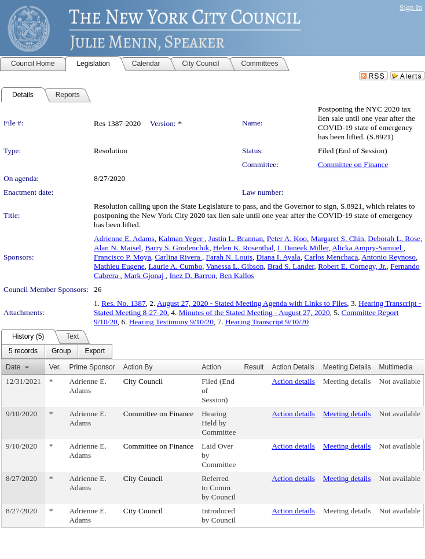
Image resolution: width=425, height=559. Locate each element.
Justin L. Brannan (235, 238)
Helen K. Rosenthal (243, 247)
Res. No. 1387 (123, 303)
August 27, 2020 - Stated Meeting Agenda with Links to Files (252, 303)
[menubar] (56, 351)
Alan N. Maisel (117, 247)
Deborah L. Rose (394, 238)
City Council (143, 381)
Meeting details (347, 381)
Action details (293, 381)
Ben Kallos (236, 275)
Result (253, 367)
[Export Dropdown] (95, 351)
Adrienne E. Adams (124, 238)
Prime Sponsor (92, 367)
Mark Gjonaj (145, 275)
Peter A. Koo (287, 238)
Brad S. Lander (291, 266)
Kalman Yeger (181, 238)
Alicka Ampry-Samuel (368, 247)
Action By (138, 367)
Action (211, 367)
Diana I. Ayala (279, 257)
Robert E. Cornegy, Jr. (352, 266)
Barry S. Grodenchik (177, 247)
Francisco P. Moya (122, 257)
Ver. (55, 367)
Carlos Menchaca (331, 257)
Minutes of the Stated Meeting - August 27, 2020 (254, 312)
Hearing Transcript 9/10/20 (267, 321)
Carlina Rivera (178, 257)
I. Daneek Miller (302, 247)
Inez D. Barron (193, 275)
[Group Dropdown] (61, 351)
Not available (399, 381)
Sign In (411, 7)
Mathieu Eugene (119, 266)
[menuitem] (23, 351)
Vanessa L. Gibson (235, 266)
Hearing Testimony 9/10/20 (171, 321)
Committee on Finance (353, 164)
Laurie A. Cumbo (175, 266)
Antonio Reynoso (388, 257)
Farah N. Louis (229, 257)
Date (13, 367)
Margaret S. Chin (337, 238)
